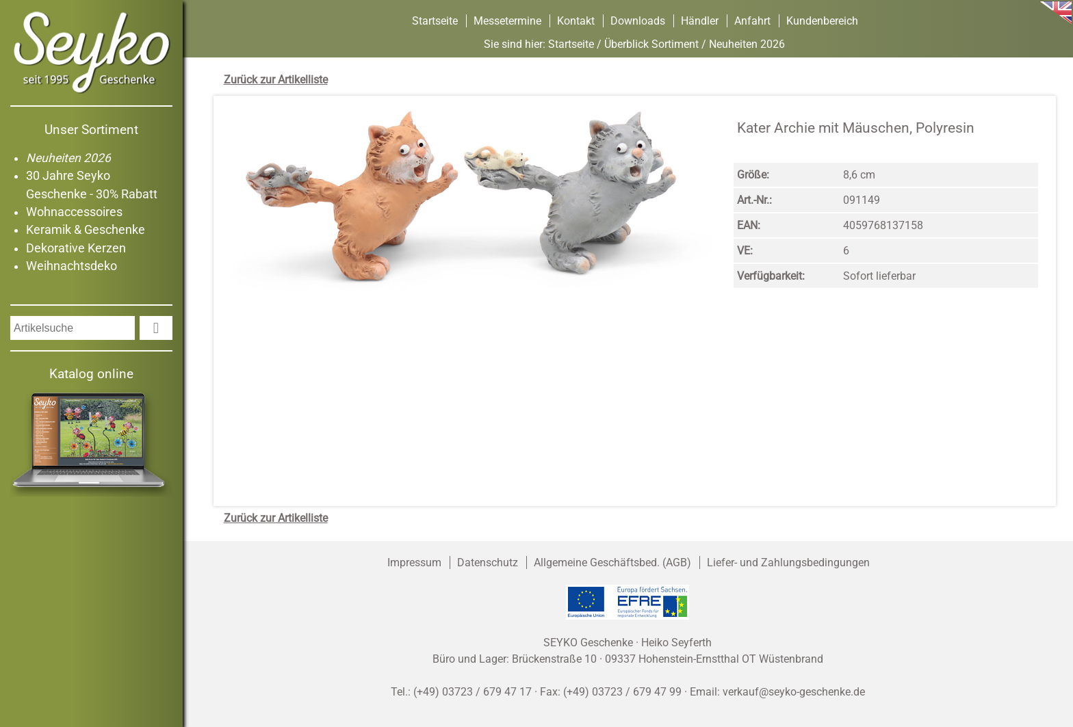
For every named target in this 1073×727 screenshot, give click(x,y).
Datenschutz (487, 562)
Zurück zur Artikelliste (276, 79)
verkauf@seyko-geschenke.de (794, 691)
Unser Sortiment (91, 129)
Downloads (637, 20)
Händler (700, 20)
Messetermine (507, 20)
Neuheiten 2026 (68, 158)
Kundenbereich (822, 20)
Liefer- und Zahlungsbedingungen (788, 562)
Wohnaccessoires (74, 212)
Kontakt (576, 20)
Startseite (435, 20)
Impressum (414, 562)
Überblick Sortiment (651, 44)
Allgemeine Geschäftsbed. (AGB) (612, 562)
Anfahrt (752, 20)
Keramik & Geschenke (85, 230)
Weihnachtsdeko (71, 266)
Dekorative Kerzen (76, 248)
